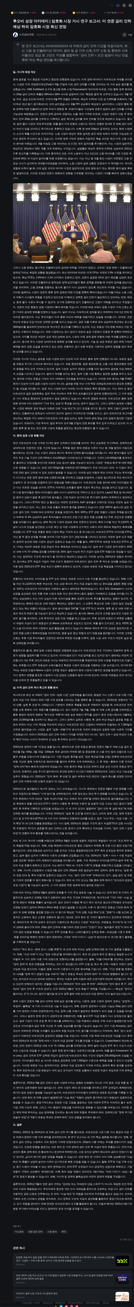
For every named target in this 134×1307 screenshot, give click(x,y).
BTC (64, 1231)
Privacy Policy (75, 1303)
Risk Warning (93, 1303)
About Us (47, 1303)
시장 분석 (52, 1231)
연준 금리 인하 (35, 1231)
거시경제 (19, 1231)
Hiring (106, 1303)
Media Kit (60, 1303)
